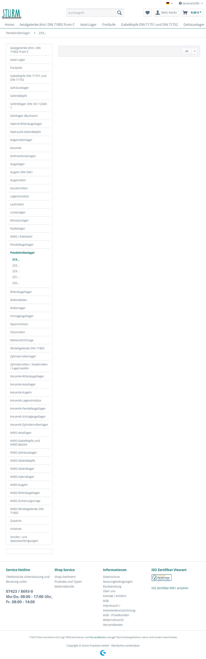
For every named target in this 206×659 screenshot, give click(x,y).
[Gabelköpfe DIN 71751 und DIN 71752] (149, 24)
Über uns (109, 591)
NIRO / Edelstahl (21, 236)
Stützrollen (17, 332)
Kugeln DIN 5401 (21, 172)
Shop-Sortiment (65, 577)
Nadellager (17, 228)
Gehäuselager (19, 88)
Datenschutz (111, 577)
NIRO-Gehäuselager (23, 452)
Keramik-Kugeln (21, 392)
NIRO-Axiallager (21, 433)
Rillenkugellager (21, 292)
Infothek (15, 529)
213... (16, 259)
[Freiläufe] (109, 24)
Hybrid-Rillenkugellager (26, 124)
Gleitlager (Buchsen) (23, 116)
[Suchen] (119, 13)
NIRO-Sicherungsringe (25, 501)
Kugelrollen (18, 180)
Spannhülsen (19, 324)
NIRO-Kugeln (19, 485)
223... (16, 271)
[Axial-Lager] (88, 24)
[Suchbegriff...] (95, 13)
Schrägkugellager (22, 316)
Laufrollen (17, 204)
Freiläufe (16, 68)
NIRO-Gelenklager (22, 469)
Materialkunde (64, 586)
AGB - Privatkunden (116, 615)
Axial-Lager (17, 60)
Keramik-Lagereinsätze (25, 400)
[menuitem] (95, 15)
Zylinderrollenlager (23, 356)
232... (16, 283)
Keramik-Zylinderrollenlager (29, 424)
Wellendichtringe (21, 340)
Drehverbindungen (23, 156)
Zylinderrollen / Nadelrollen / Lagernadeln (29, 366)
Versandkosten (113, 625)
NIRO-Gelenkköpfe (22, 460)
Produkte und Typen (68, 581)
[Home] (9, 24)
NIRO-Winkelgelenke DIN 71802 (27, 511)
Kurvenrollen (19, 188)
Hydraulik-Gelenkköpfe (25, 132)
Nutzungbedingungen (118, 581)
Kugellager (17, 164)
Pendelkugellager (22, 244)
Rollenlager (18, 308)
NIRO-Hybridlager (22, 477)
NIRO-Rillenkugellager (25, 493)
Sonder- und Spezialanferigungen (24, 539)
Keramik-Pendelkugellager (28, 408)
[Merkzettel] (147, 13)
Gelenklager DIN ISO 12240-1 (28, 106)
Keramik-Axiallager (23, 384)
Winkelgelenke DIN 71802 (27, 348)
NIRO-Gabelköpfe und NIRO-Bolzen (25, 442)
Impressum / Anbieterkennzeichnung (119, 608)
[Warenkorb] (192, 13)
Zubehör (16, 521)
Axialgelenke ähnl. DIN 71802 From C (25, 50)
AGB (106, 601)
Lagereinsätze (19, 196)
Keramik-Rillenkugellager (27, 376)
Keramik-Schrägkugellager (28, 416)
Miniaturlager (19, 220)
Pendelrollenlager (22, 252)
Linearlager (18, 212)
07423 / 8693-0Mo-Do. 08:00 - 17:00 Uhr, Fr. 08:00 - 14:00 (29, 596)
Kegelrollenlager (21, 140)
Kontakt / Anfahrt (114, 596)
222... (16, 265)
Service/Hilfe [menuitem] (189, 3)
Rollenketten (18, 300)
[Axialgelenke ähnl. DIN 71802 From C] (47, 24)
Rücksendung (112, 586)
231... (16, 277)
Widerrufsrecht (113, 620)
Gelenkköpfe (18, 96)
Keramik (15, 148)
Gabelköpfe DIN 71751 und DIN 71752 (28, 78)
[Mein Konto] (166, 13)
